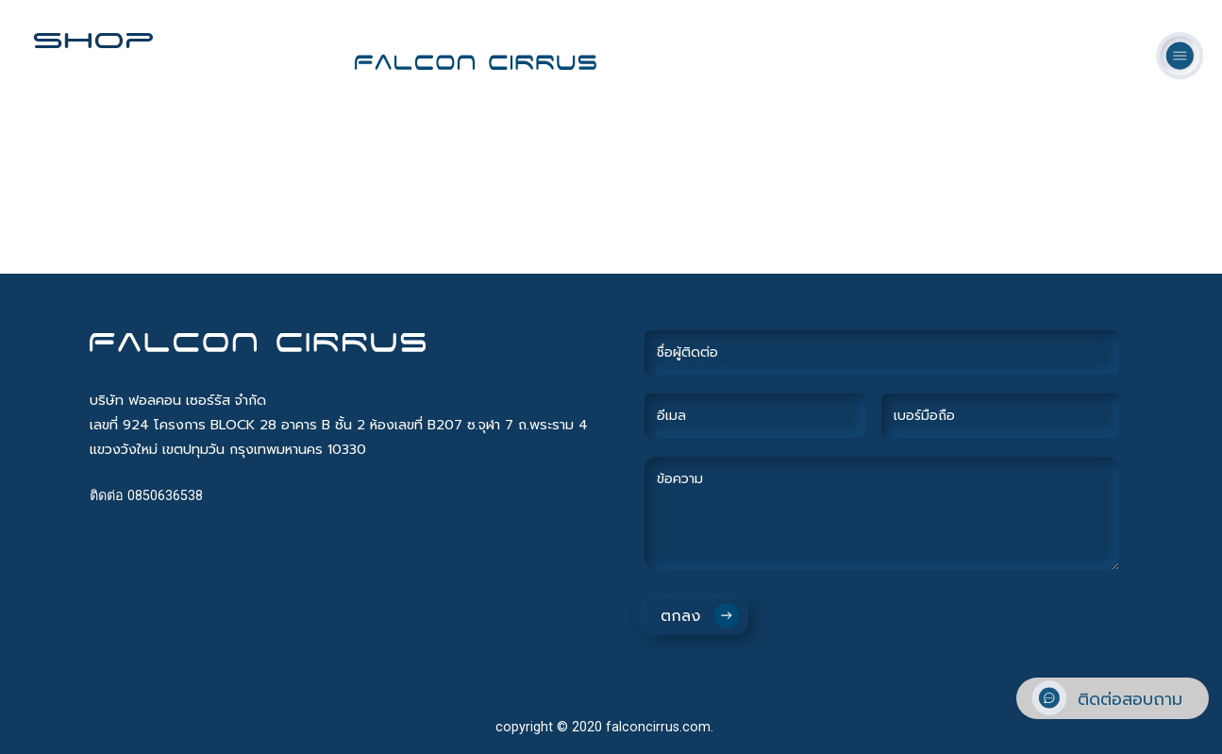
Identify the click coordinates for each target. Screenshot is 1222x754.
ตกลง (680, 616)
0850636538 (165, 496)
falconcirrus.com (658, 727)
